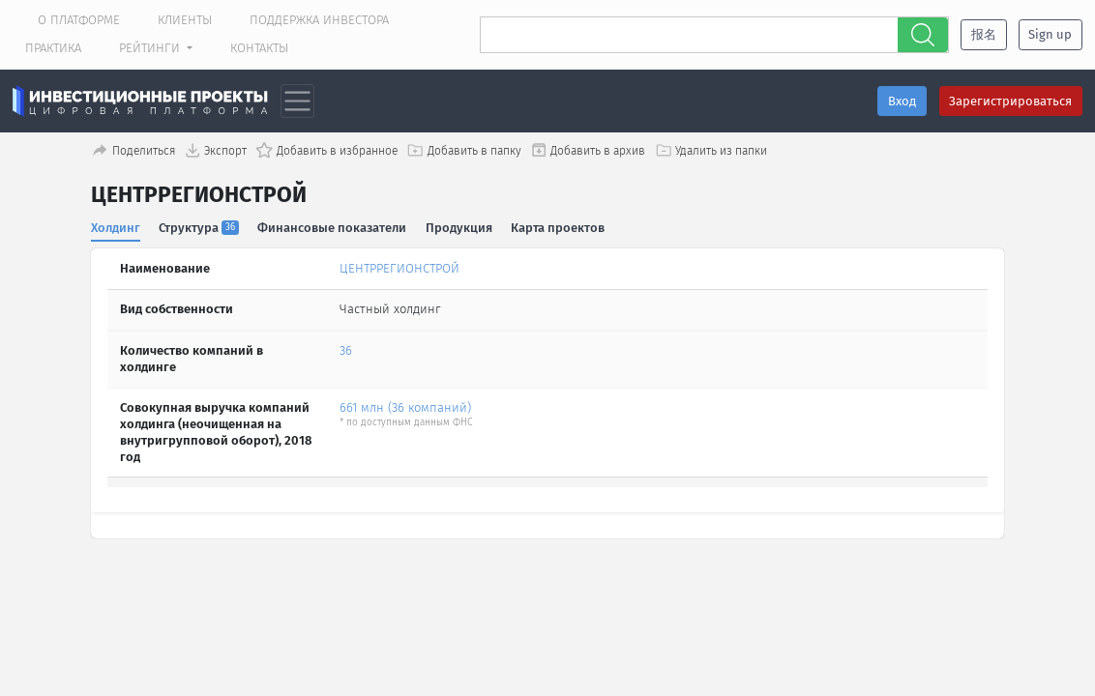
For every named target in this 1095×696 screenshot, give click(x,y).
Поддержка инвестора (319, 20)
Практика (53, 48)
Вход (902, 101)
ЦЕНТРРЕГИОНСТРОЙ (399, 268)
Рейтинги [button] (151, 48)
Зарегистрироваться (1010, 101)
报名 (983, 34)
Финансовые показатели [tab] (332, 227)
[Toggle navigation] (297, 101)
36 (346, 350)
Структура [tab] (200, 227)
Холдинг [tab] (115, 227)
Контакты (259, 48)
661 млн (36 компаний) (405, 407)
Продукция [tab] (459, 227)
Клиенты (185, 20)
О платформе (79, 20)
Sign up (1050, 34)
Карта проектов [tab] (559, 227)
